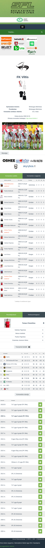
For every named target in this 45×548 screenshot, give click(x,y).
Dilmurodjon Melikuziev (10, 225)
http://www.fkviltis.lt (31, 118)
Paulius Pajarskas (8, 248)
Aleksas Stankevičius (9, 237)
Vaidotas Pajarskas (9, 243)
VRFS (29, 539)
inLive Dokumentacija (18, 539)
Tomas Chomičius (8, 283)
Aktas (6, 374)
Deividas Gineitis (8, 219)
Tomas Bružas (7, 208)
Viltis (6, 378)
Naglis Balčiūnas (8, 295)
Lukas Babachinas (8, 266)
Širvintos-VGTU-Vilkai (10, 364)
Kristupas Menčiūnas (9, 260)
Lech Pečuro (7, 254)
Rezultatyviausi (11, 314)
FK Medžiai (7, 381)
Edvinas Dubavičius (9, 202)
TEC (5, 388)
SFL (34, 539)
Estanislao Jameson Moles (20, 340)
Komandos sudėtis (11, 176)
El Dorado (7, 367)
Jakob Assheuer (8, 271)
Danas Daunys (7, 214)
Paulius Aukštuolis (8, 191)
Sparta (6, 357)
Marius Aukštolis (8, 196)
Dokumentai (40, 539)
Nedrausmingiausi (33, 314)
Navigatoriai (7, 371)
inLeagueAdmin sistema (7, 546)
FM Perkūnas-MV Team (10, 360)
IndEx (6, 385)
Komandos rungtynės (34, 176)
